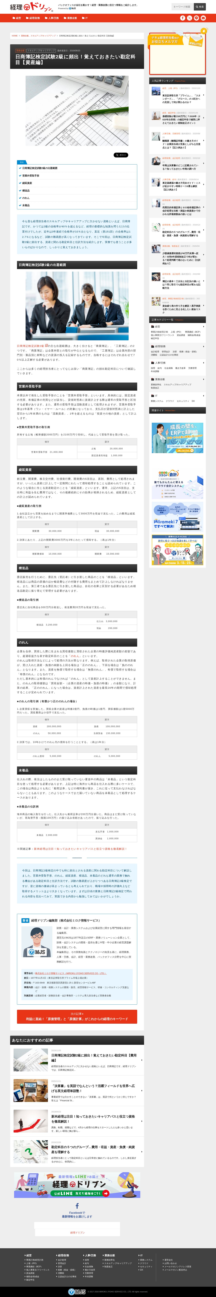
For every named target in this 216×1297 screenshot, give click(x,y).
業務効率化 (156, 384)
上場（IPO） (177, 332)
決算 (175, 351)
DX (193, 401)
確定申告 (155, 338)
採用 (153, 368)
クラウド (170, 401)
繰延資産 (27, 183)
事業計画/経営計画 (159, 332)
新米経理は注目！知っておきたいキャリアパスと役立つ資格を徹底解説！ (81, 848)
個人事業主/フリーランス (162, 335)
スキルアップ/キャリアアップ (43, 36)
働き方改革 (180, 368)
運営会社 (168, 1260)
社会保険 (168, 368)
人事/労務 (53, 18)
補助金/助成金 (194, 335)
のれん (26, 198)
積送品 (26, 190)
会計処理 (155, 351)
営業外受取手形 (30, 175)
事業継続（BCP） (193, 332)
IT (87, 18)
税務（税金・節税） (188, 351)
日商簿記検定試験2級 (30, 345)
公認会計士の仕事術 (169, 355)
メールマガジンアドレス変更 (177, 1266)
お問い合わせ (170, 1263)
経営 (18, 18)
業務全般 (72, 18)
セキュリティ (183, 401)
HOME (15, 36)
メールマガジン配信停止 (175, 1270)
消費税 (154, 355)
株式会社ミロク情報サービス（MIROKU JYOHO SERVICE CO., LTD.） (71, 973)
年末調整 (155, 371)
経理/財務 (35, 18)
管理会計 (166, 351)
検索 (201, 6)
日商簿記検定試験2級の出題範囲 (39, 168)
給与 (160, 368)
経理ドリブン (31, 7)
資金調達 (181, 335)
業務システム (157, 401)
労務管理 (192, 368)
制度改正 (155, 388)
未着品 (26, 205)
